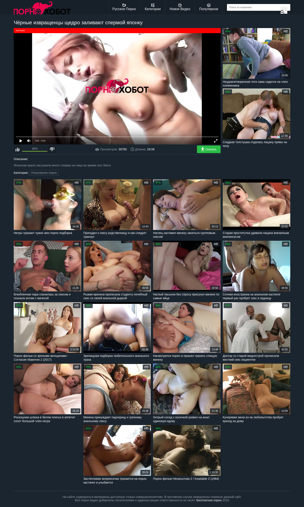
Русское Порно (124, 7)
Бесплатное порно (208, 500)
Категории (153, 7)
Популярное (208, 7)
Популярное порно (44, 172)
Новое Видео (180, 7)
